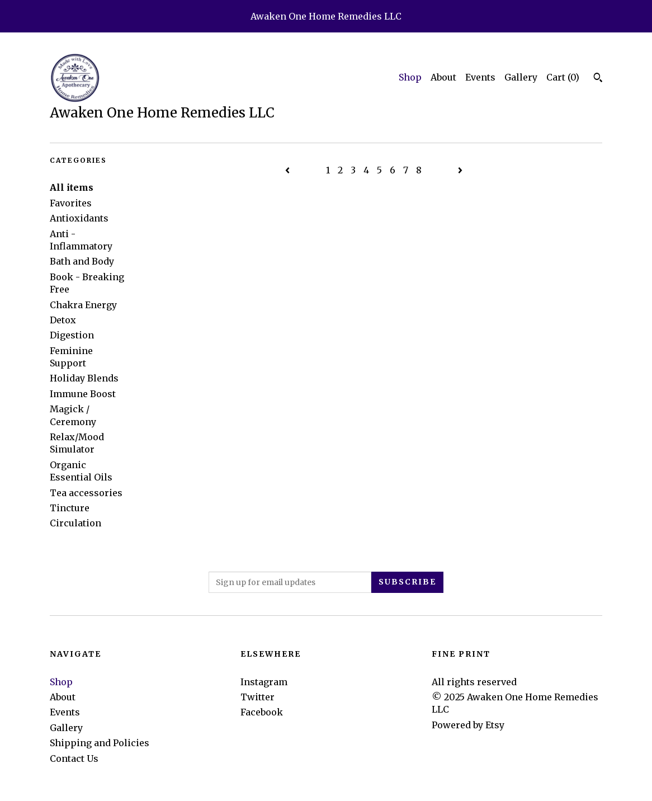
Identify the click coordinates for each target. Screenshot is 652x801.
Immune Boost (83, 393)
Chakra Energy (83, 304)
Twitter (257, 697)
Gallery (520, 77)
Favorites (71, 203)
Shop (410, 77)
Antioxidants (79, 218)
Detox (63, 320)
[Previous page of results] (288, 170)
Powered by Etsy (468, 725)
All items (71, 187)
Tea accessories (86, 492)
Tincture (69, 507)
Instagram (263, 681)
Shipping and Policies (99, 742)
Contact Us (74, 758)
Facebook (261, 712)
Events (480, 77)
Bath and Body (82, 261)
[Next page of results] (460, 170)
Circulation (75, 523)
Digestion (72, 335)
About (443, 77)
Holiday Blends (84, 378)
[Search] (598, 79)
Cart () (562, 77)
